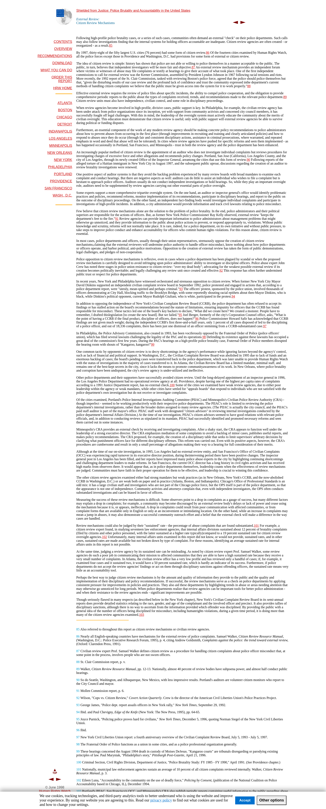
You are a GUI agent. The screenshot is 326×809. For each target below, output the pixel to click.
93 (181, 289)
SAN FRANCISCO (58, 188)
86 (207, 52)
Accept (244, 800)
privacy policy (161, 800)
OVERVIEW (63, 49)
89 (285, 97)
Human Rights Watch (55, 791)
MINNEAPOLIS (60, 145)
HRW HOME (62, 88)
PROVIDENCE (61, 181)
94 (233, 296)
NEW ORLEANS (59, 153)
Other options (271, 800)
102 (104, 537)
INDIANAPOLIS (60, 131)
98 (204, 337)
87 (193, 67)
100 (172, 385)
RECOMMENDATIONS (55, 56)
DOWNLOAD (62, 63)
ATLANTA (65, 103)
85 (110, 45)
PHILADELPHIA (60, 167)
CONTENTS (63, 41)
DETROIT (64, 124)
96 (197, 318)
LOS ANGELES (60, 138)
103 (141, 614)
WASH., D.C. (62, 195)
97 (264, 326)
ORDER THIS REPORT (61, 79)
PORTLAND (63, 174)
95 (180, 315)
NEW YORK (63, 160)
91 (116, 218)
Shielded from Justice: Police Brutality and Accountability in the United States (133, 10)
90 (248, 159)
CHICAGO (64, 117)
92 (221, 270)
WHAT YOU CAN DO (56, 70)
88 (248, 86)
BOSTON (65, 110)
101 (256, 525)
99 (152, 344)
